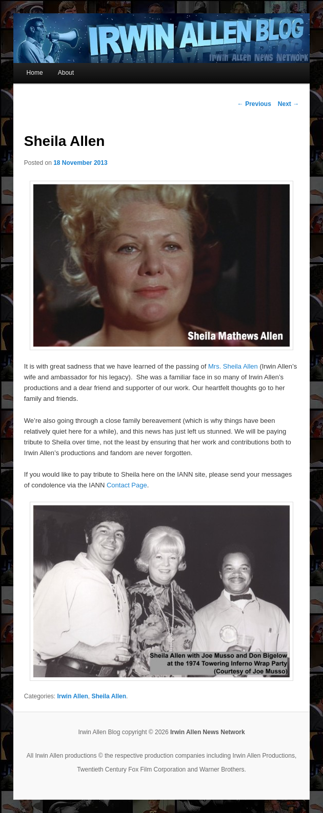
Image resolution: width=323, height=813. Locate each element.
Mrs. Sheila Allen (233, 366)
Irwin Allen (72, 696)
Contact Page (127, 485)
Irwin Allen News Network (207, 732)
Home (35, 72)
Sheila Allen (108, 696)
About (66, 72)
